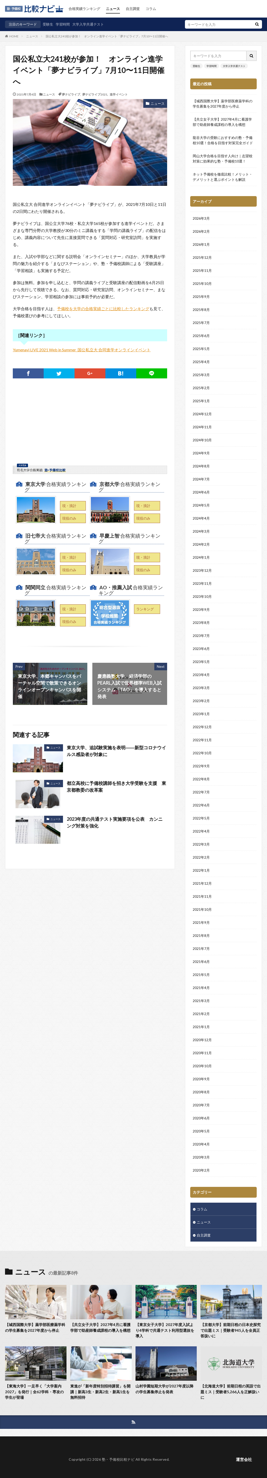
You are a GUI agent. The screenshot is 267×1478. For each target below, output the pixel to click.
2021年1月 (201, 1027)
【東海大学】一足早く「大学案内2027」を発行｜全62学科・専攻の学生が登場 (34, 1392)
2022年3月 (201, 844)
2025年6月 (201, 336)
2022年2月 (201, 857)
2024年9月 (201, 453)
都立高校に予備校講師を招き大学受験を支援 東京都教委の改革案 (116, 786)
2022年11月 (202, 740)
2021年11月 (202, 896)
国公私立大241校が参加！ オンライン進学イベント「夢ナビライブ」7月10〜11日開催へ (107, 36)
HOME (14, 36)
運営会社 (244, 1459)
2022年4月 (201, 831)
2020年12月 (202, 1040)
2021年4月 (201, 988)
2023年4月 (201, 675)
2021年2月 (201, 1014)
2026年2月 (201, 231)
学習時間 (63, 24)
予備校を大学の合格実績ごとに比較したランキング (103, 308)
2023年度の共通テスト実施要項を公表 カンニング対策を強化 (115, 822)
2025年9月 (201, 297)
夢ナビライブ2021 (94, 94)
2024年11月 (202, 427)
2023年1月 (201, 714)
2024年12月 (202, 414)
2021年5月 (201, 975)
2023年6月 (201, 649)
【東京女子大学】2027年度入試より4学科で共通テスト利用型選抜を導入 (165, 1330)
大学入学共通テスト (88, 24)
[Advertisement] (90, 428)
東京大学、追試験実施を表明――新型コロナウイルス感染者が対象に (116, 751)
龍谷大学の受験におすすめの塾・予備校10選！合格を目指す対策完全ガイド (223, 140)
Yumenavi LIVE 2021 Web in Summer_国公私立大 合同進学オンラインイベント (82, 349)
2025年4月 (201, 362)
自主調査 (133, 9)
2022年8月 (201, 779)
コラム (151, 9)
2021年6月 (201, 962)
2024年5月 (201, 505)
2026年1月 (201, 244)
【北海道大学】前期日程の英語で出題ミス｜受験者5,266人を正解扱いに (231, 1392)
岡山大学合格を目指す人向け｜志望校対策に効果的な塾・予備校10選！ (222, 158)
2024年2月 (201, 544)
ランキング (145, 609)
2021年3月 (201, 1001)
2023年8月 (201, 623)
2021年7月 (201, 949)
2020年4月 (201, 1144)
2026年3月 (201, 218)
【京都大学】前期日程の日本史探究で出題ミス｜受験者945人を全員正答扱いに (231, 1330)
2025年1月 (201, 401)
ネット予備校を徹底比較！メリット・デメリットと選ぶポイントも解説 (222, 177)
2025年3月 (201, 375)
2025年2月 (201, 388)
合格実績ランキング (84, 9)
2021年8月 (201, 936)
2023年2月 (201, 701)
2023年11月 (202, 584)
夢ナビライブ (71, 94)
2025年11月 (202, 271)
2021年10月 (202, 910)
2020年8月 (201, 1092)
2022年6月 (201, 805)
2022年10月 (202, 753)
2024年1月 (201, 557)
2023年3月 (201, 688)
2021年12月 (202, 883)
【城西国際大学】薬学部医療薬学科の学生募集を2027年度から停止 (222, 103)
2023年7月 (201, 636)
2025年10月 (202, 284)
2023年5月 (201, 662)
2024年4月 (201, 518)
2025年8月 (201, 310)
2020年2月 (201, 1170)
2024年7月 (201, 479)
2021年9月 (201, 923)
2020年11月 (202, 1053)
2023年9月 (201, 610)
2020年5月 (201, 1131)
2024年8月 (201, 466)
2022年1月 (201, 870)
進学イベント (119, 94)
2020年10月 (202, 1066)
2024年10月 (202, 440)
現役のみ (69, 518)
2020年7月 (201, 1105)
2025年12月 (202, 258)
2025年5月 (201, 349)
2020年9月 (201, 1079)
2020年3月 (201, 1157)
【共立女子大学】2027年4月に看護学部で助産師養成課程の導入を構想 (222, 122)
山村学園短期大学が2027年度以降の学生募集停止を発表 (164, 1389)
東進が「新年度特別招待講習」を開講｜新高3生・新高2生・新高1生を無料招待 (100, 1392)
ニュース (113, 9)
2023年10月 (202, 597)
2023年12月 (202, 570)
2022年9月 (201, 766)
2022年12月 (202, 727)
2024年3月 (201, 531)
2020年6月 (201, 1118)
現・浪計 (69, 506)
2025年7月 (201, 323)
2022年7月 (201, 792)
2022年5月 (201, 818)
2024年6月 (201, 492)
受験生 (48, 24)
